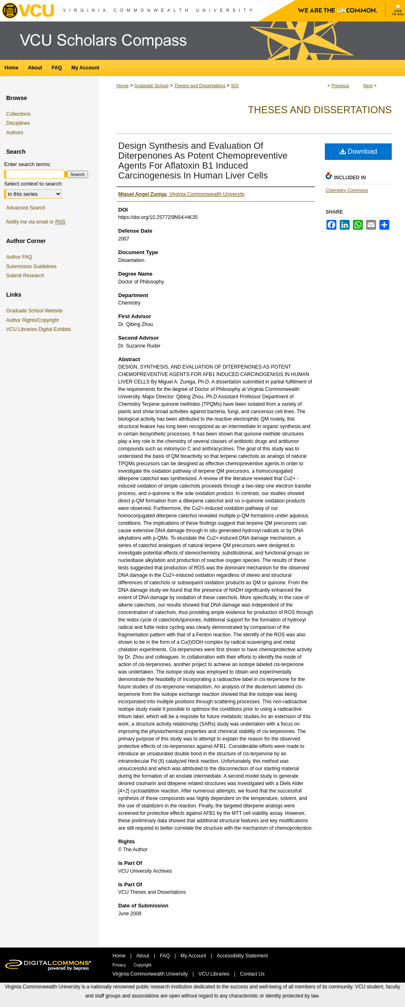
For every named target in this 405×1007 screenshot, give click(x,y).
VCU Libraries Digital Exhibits (40, 329)
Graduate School (151, 85)
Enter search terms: (27, 164)
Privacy (119, 965)
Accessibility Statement (242, 956)
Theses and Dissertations (199, 85)
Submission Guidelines (31, 266)
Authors (14, 133)
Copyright (143, 965)
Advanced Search (25, 208)
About (143, 956)
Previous (340, 85)
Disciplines (18, 123)
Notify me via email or (35, 222)
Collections (18, 114)
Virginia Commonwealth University (150, 974)
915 (234, 85)
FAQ (165, 956)
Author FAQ (19, 257)
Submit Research (25, 276)
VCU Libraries (214, 974)
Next (368, 85)
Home (123, 85)
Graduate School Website (36, 311)
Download (358, 151)
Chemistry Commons (347, 190)
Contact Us (252, 974)
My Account (194, 956)
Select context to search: (33, 184)
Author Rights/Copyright (34, 320)
